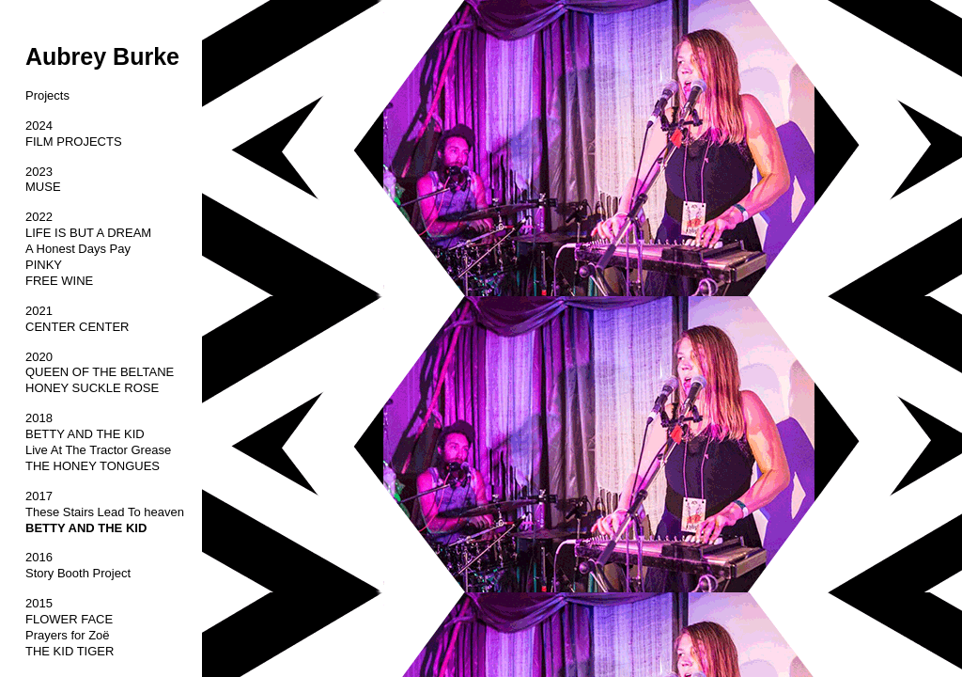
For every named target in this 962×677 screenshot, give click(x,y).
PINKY (43, 265)
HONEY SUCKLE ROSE (92, 388)
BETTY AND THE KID (85, 434)
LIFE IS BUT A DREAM (88, 233)
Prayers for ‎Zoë (67, 635)
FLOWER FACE (69, 619)
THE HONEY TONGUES (92, 466)
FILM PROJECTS (73, 141)
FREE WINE (59, 281)
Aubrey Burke (102, 56)
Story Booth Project (78, 573)
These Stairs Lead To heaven (104, 512)
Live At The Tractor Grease (98, 450)
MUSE (43, 187)
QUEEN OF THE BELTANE (99, 372)
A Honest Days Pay (78, 249)
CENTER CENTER (77, 327)
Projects (47, 95)
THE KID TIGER (69, 651)
